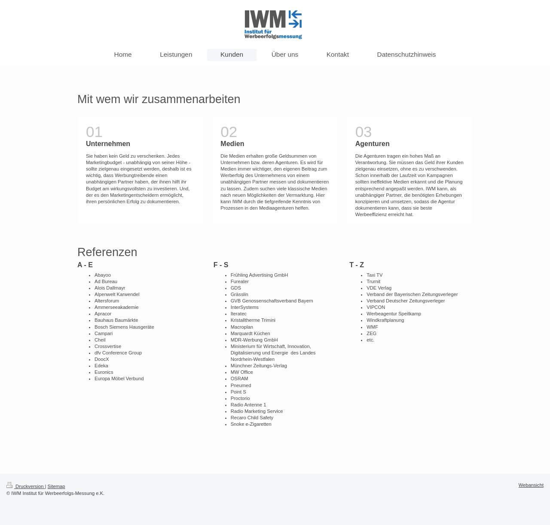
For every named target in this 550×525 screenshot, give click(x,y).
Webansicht (531, 485)
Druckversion (25, 486)
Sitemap (56, 486)
